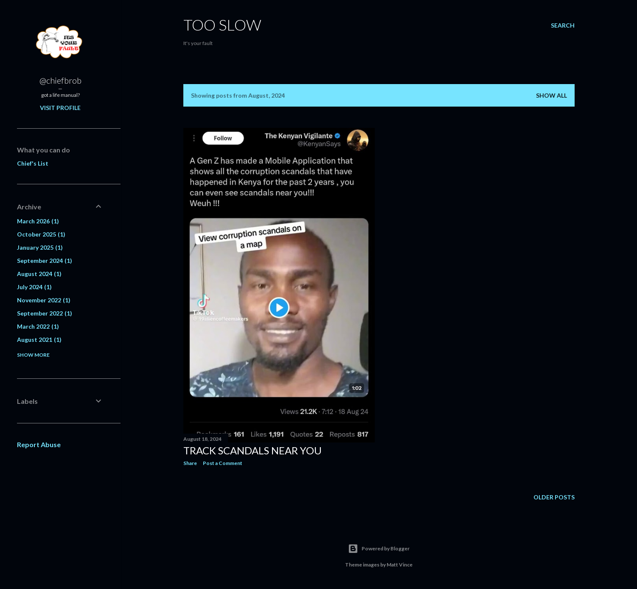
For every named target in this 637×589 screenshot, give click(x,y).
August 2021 (39, 339)
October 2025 (41, 234)
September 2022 (44, 313)
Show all (551, 95)
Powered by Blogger (379, 549)
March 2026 (38, 221)
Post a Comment (222, 463)
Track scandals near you (252, 450)
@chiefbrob (60, 80)
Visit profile (60, 107)
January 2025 (40, 247)
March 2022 (38, 326)
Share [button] (190, 463)
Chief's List (32, 163)
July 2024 (34, 286)
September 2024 (44, 260)
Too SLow (222, 24)
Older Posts (554, 497)
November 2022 (43, 300)
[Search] (563, 25)
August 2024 (39, 273)
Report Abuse (39, 444)
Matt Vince (400, 564)
